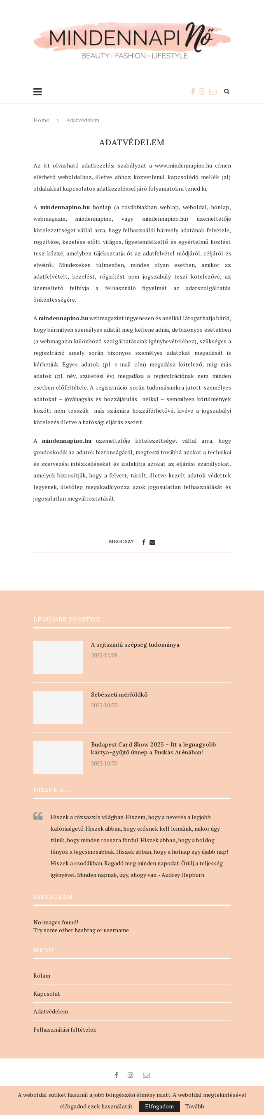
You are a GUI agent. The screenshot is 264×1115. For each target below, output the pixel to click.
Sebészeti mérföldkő (119, 694)
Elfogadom (159, 1106)
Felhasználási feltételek (64, 1029)
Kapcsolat (46, 993)
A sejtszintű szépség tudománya (135, 644)
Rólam (41, 975)
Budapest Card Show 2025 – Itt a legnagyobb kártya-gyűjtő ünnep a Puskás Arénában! (153, 748)
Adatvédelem (50, 1011)
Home (41, 120)
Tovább (194, 1106)
